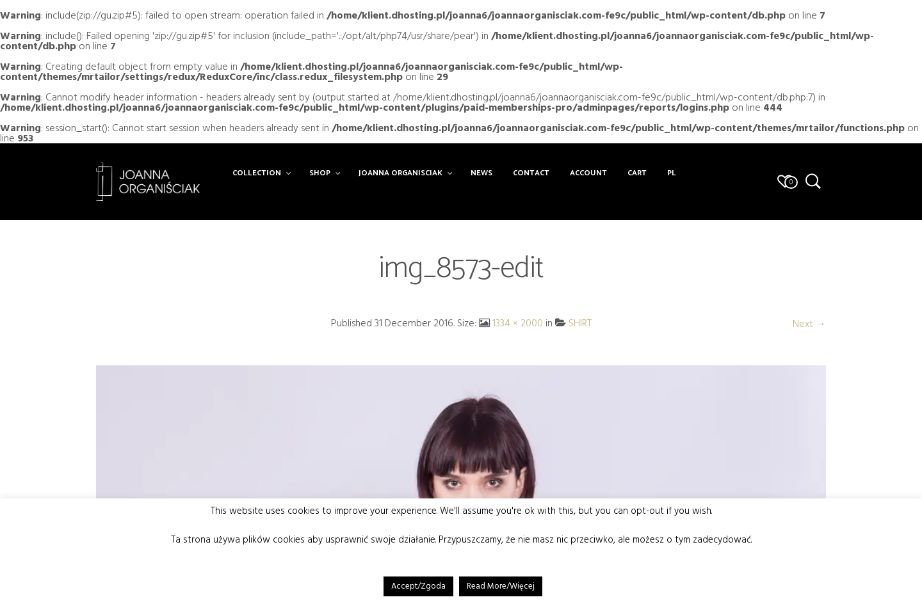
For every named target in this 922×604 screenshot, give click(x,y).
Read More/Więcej (501, 586)
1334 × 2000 (517, 323)
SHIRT (580, 323)
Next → (809, 324)
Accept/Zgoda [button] (418, 586)
